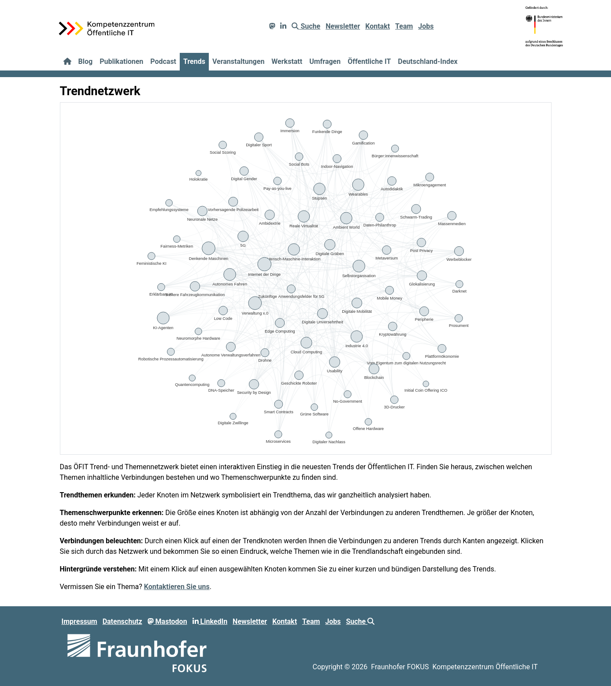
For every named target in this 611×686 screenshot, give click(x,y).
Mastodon (167, 621)
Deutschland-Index (427, 61)
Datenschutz (122, 621)
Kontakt (377, 26)
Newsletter (343, 26)
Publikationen (121, 61)
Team (404, 26)
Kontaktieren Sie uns (177, 586)
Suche (306, 26)
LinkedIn (210, 621)
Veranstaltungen (238, 61)
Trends (194, 61)
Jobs (425, 26)
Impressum (79, 621)
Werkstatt (286, 61)
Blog (85, 61)
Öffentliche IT (369, 61)
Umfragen (325, 61)
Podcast (163, 61)
